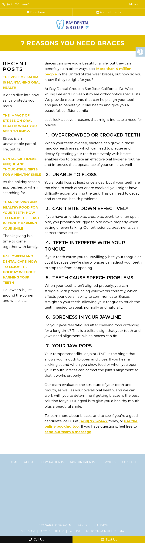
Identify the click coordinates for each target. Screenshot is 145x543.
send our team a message (68, 432)
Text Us (109, 539)
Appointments (108, 12)
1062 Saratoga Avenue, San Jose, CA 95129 (72, 525)
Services (108, 462)
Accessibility (52, 531)
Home (13, 462)
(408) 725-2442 (15, 4)
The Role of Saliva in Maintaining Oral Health (21, 82)
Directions (36, 12)
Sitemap (28, 531)
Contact (129, 462)
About (29, 462)
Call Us (36, 539)
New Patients (52, 462)
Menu (133, 4)
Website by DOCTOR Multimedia (96, 531)
